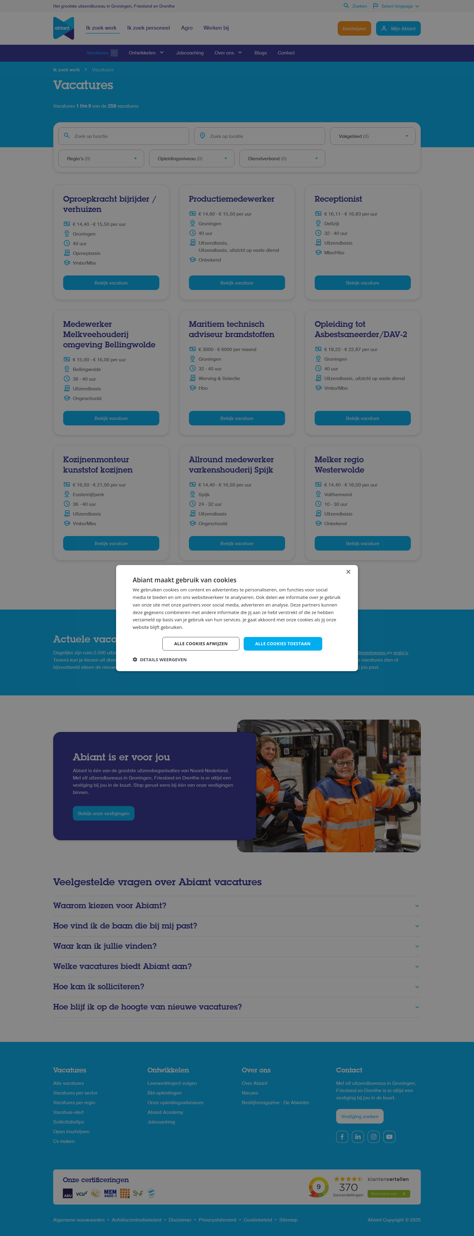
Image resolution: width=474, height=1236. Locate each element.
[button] (160, 659)
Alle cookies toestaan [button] (282, 643)
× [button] (348, 572)
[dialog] (237, 618)
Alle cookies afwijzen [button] (201, 643)
